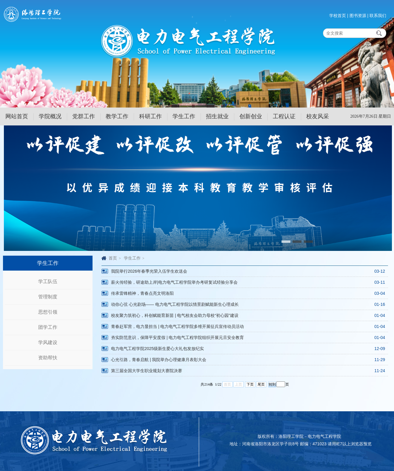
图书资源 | (359, 15)
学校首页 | (338, 15)
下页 (250, 384)
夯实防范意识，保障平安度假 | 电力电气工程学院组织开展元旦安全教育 (177, 337)
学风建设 (47, 342)
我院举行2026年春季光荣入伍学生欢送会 (149, 271)
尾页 (261, 384)
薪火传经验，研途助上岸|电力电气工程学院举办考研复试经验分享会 (174, 282)
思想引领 (47, 311)
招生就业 (217, 116)
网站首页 (16, 116)
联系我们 (378, 15)
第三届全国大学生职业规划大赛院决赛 (146, 370)
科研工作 (150, 116)
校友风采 (317, 116)
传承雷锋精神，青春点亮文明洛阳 (142, 293)
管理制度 (47, 296)
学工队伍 (47, 281)
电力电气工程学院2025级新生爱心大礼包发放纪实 (157, 348)
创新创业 (250, 116)
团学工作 (47, 327)
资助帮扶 (47, 357)
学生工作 (184, 116)
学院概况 (50, 116)
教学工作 (117, 116)
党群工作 (83, 116)
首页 (113, 258)
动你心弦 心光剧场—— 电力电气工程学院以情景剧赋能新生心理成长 (175, 304)
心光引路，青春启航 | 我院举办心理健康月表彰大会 (158, 359)
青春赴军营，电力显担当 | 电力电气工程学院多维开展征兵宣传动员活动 (177, 326)
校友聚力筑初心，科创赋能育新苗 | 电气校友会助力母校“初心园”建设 (174, 315)
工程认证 (284, 116)
